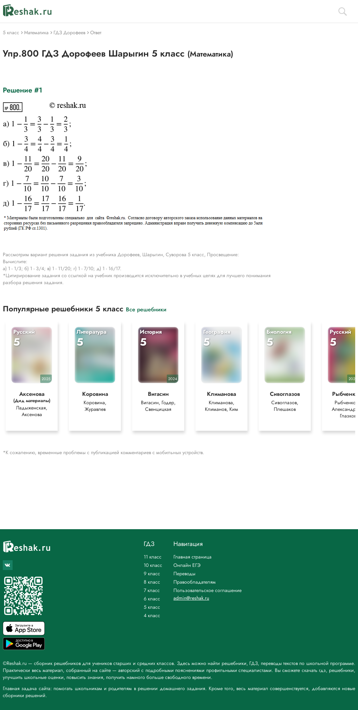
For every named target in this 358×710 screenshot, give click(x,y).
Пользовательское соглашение (207, 590)
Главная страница (192, 556)
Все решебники (146, 309)
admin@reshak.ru (191, 597)
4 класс (152, 615)
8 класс (152, 581)
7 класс (152, 590)
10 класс (153, 565)
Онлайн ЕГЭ (187, 565)
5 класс (152, 607)
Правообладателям (194, 581)
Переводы (184, 573)
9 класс (152, 573)
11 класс (153, 556)
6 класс (152, 598)
